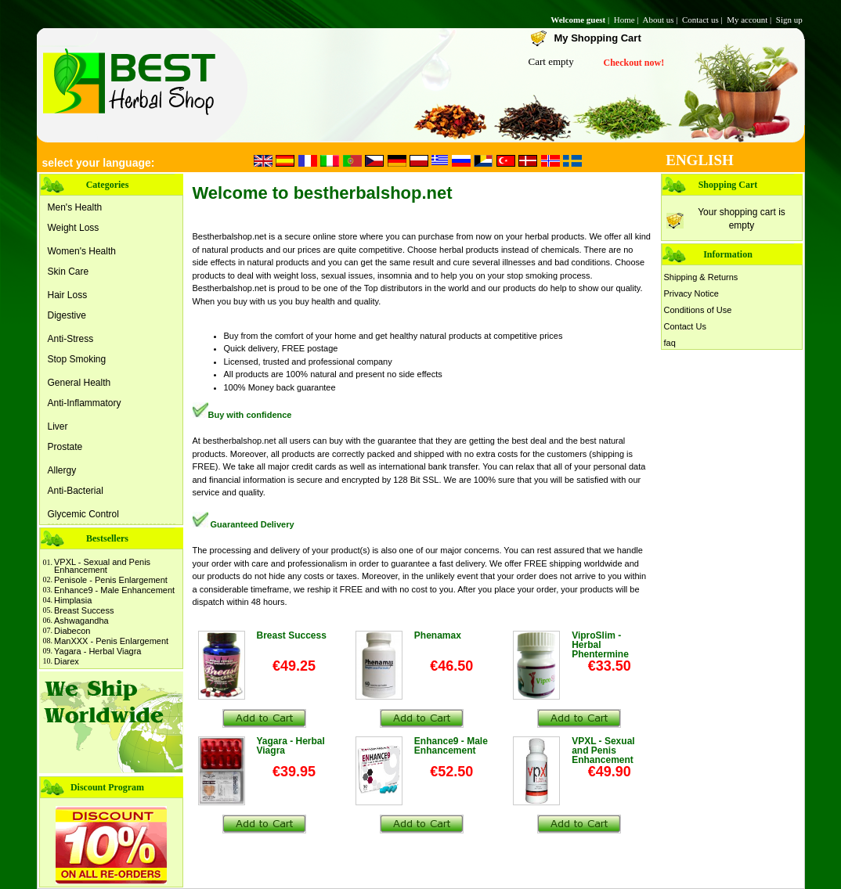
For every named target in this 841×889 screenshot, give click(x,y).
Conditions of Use (698, 310)
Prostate (65, 446)
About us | (661, 19)
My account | (750, 19)
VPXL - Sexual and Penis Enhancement (102, 565)
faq (670, 342)
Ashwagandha (81, 620)
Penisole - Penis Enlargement (111, 580)
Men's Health (75, 207)
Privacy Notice (691, 293)
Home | (627, 19)
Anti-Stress (71, 338)
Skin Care (68, 271)
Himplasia (73, 600)
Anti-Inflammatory (84, 403)
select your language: (98, 163)
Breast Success (84, 610)
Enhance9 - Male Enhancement (114, 590)
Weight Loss (73, 227)
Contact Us (685, 326)
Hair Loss (68, 295)
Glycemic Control (83, 514)
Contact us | (703, 19)
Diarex (66, 661)
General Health (79, 382)
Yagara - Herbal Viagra (98, 651)
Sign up (790, 19)
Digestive (67, 315)
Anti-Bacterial (75, 490)
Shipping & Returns (701, 277)
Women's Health (82, 251)
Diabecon (72, 630)
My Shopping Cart (597, 38)
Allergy (62, 470)
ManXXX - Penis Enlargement (111, 641)
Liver (58, 426)
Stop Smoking (77, 359)
